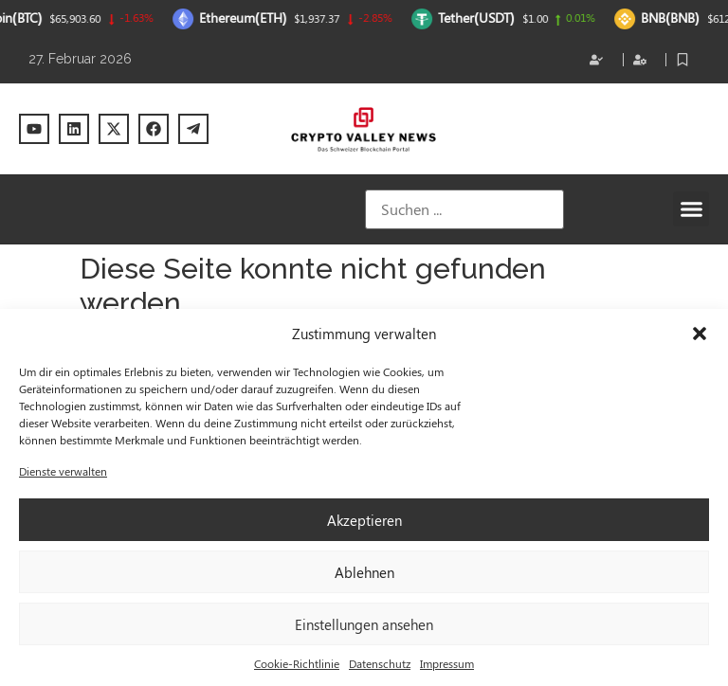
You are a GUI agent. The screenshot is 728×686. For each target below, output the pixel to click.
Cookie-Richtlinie (296, 663)
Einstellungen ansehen (364, 624)
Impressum (447, 663)
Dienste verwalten (63, 470)
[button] (699, 333)
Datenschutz (379, 663)
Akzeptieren (364, 520)
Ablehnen (364, 572)
